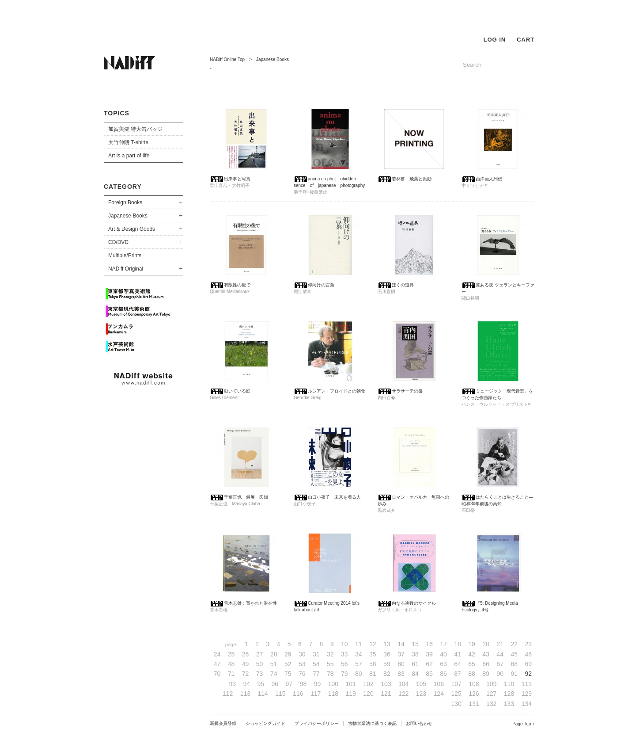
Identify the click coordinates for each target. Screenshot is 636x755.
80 (358, 673)
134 (527, 703)
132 (491, 703)
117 (315, 693)
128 (509, 693)
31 (316, 654)
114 (262, 693)
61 (415, 663)
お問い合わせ (419, 723)
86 (443, 673)
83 (401, 673)
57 (358, 663)
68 (514, 663)
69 (528, 663)
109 (491, 683)
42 (471, 654)
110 (509, 683)
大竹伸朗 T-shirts (128, 142)
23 (528, 644)
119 (351, 693)
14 (401, 644)
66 (485, 663)
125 (456, 693)
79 (344, 673)
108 (474, 683)
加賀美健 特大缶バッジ (135, 129)
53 (302, 663)
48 (231, 663)
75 (288, 673)
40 (443, 654)
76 (302, 673)
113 (245, 693)
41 (457, 654)
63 (443, 663)
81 (372, 673)
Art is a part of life (128, 156)
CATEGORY (123, 186)
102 (368, 683)
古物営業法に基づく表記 (372, 723)
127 (491, 693)
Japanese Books (128, 216)
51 (273, 663)
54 (316, 663)
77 (316, 673)
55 (330, 663)
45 (514, 654)
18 (457, 644)
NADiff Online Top (227, 59)
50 (259, 663)
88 (471, 673)
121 (386, 693)
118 (333, 693)
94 (246, 683)
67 (500, 663)
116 (298, 693)
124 (439, 693)
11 (358, 644)
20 (485, 644)
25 (231, 654)
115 (280, 693)
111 (527, 683)
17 (443, 644)
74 (273, 673)
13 (386, 644)
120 (368, 693)
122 (403, 693)
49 (245, 663)
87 (457, 673)
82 (386, 673)
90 (500, 673)
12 (372, 644)
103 (386, 683)
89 (485, 673)
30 (302, 654)
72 (245, 673)
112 (228, 693)
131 (474, 703)
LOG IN (494, 39)
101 (351, 683)
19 (471, 644)
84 (415, 673)
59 (386, 663)
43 (485, 654)
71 (231, 673)
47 (217, 663)
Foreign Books (125, 202)
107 (456, 683)
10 (344, 644)
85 (429, 673)
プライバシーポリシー (317, 723)
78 (330, 673)
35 (372, 654)
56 (344, 663)
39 (429, 654)
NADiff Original (125, 269)
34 (358, 654)
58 (372, 663)
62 (429, 663)
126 (474, 693)
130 (456, 703)
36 (386, 654)
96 (275, 683)
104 (403, 683)
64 (457, 663)
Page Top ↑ (523, 723)
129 (527, 693)
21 (500, 644)
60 (401, 663)
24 (217, 654)
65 (471, 663)
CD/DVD (118, 242)
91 (514, 673)
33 (344, 654)
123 (421, 693)
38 (415, 654)
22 (514, 644)
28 (273, 654)
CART (525, 39)
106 (439, 683)
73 (259, 673)
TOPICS (116, 113)
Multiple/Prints (124, 255)
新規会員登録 (223, 723)
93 (232, 683)
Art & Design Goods (131, 229)
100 (333, 683)
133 (509, 703)
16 (429, 644)
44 (500, 654)
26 (245, 654)
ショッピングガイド (265, 723)
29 (288, 654)
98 (303, 683)
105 (421, 683)
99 (317, 683)
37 (401, 654)
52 (288, 663)
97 (289, 683)
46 (528, 654)
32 (330, 654)
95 (261, 683)
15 (415, 644)
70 (217, 673)
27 (259, 654)
